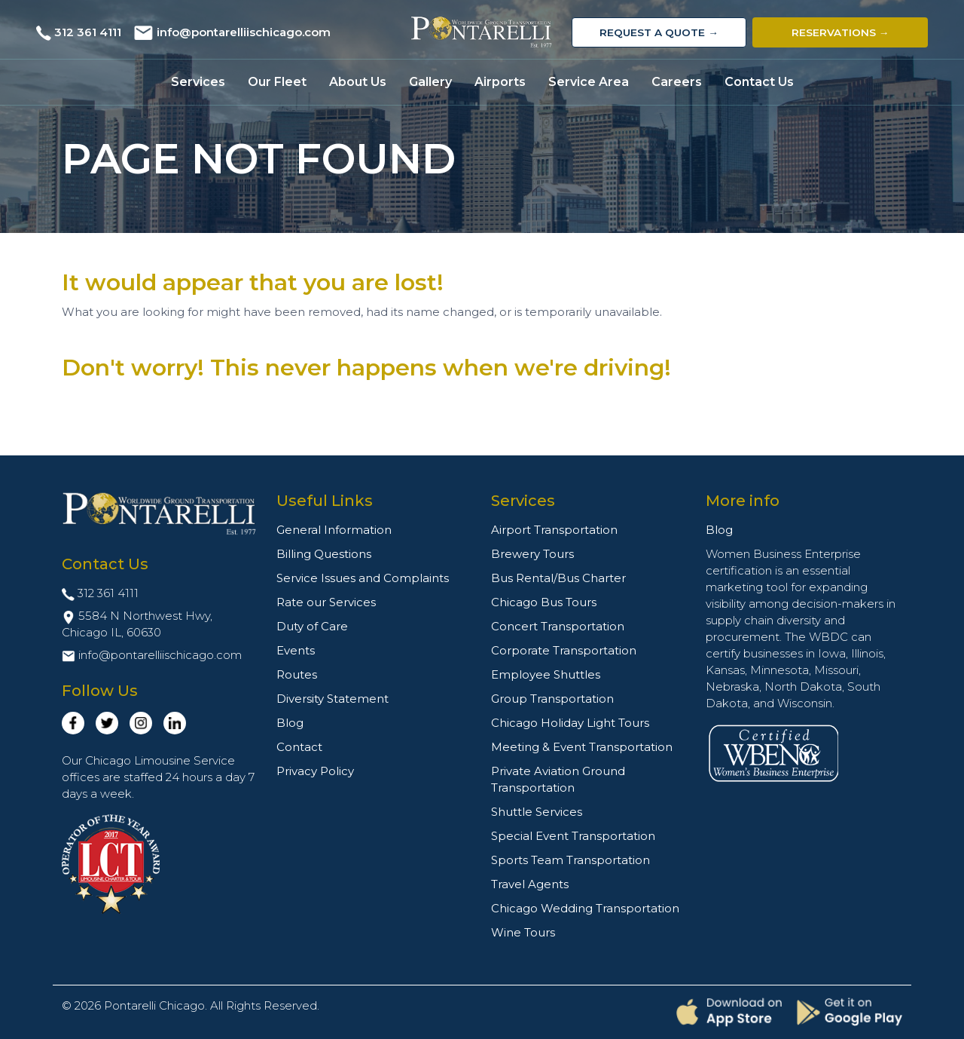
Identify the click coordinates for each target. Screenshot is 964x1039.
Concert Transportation (557, 626)
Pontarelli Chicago (154, 1005)
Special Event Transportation (573, 836)
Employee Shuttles (545, 674)
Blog (290, 723)
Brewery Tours (532, 554)
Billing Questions (323, 554)
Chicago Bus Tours (543, 602)
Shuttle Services (536, 812)
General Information (334, 530)
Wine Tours (523, 932)
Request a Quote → (658, 32)
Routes (296, 674)
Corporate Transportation (563, 650)
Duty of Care (312, 626)
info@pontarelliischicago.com (244, 32)
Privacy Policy (315, 771)
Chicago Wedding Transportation (585, 908)
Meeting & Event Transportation (582, 747)
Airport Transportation (554, 530)
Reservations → (840, 32)
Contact (299, 747)
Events (295, 650)
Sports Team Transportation (570, 860)
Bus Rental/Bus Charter (558, 578)
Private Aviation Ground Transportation (558, 779)
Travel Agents (530, 884)
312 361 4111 (87, 32)
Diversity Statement (332, 698)
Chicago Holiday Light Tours (570, 723)
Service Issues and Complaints (362, 578)
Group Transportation (552, 698)
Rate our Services (326, 602)
